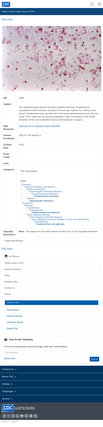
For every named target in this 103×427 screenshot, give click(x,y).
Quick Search (13, 309)
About (7, 294)
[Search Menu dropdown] (92, 4)
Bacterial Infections (36, 189)
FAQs (7, 275)
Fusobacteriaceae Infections (45, 193)
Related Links (11, 281)
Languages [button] (9, 391)
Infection (31, 198)
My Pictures (12, 256)
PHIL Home (7, 19)
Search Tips (12, 328)
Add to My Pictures (14, 240)
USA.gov (14, 421)
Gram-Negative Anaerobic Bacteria (46, 217)
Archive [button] (7, 398)
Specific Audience (13, 269)
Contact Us (10, 287)
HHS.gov (5, 421)
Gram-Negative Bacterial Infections (46, 191)
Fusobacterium (36, 210)
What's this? (10, 358)
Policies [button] (7, 384)
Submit (94, 359)
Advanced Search (15, 322)
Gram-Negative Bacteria (38, 214)
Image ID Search (14, 315)
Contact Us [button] (9, 369)
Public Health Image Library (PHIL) (18, 11)
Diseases (27, 184)
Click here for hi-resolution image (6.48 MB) (39, 126)
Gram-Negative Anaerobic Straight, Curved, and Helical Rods (60, 219)
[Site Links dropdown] (99, 4)
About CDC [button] (9, 376)
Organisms (28, 203)
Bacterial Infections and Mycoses (40, 186)
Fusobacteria (33, 207)
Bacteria (29, 205)
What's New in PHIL (14, 263)
